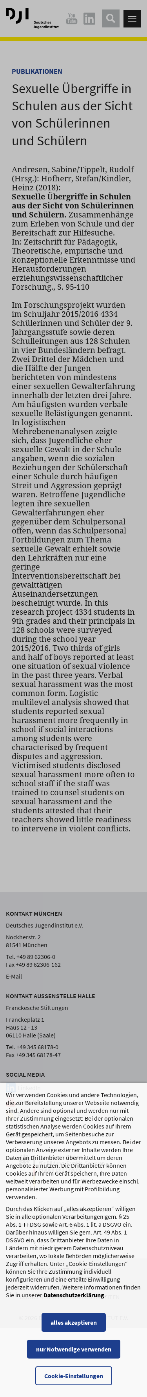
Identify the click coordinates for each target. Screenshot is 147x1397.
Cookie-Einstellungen (73, 1376)
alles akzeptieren (74, 1322)
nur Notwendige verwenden (73, 1349)
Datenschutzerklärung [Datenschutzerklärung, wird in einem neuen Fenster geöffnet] (74, 1295)
